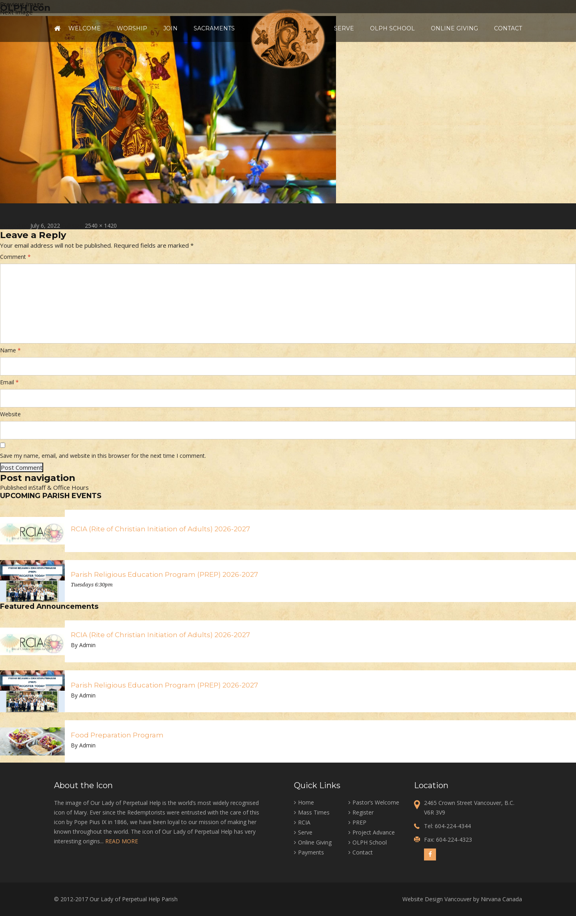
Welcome (84, 28)
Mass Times (314, 812)
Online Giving (454, 28)
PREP (359, 822)
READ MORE (121, 841)
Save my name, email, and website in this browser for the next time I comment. (103, 455)
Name (10, 350)
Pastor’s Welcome (375, 802)
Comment (15, 256)
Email (9, 382)
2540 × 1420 (101, 225)
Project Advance (373, 832)
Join (170, 28)
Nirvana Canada (501, 899)
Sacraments (214, 28)
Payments (311, 852)
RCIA (304, 822)
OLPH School (392, 28)
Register (363, 812)
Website (10, 414)
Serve (344, 28)
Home (57, 28)
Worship (132, 28)
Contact (508, 28)
